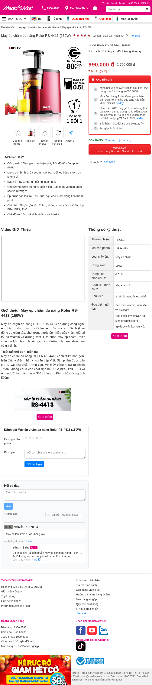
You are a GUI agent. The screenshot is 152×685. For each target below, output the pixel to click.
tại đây (119, 103)
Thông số (133, 35)
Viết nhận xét (116, 35)
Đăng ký (145, 3)
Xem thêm (82, 611)
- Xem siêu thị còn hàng (117, 139)
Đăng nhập (133, 3)
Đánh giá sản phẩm (12, 441)
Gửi (8, 506)
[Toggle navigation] (15, 19)
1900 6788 (108, 161)
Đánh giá (9, 451)
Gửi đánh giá (34, 463)
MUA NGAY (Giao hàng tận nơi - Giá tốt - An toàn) (120, 149)
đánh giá (101, 35)
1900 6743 (22, 633)
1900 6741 (7, 633)
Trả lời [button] (29, 540)
